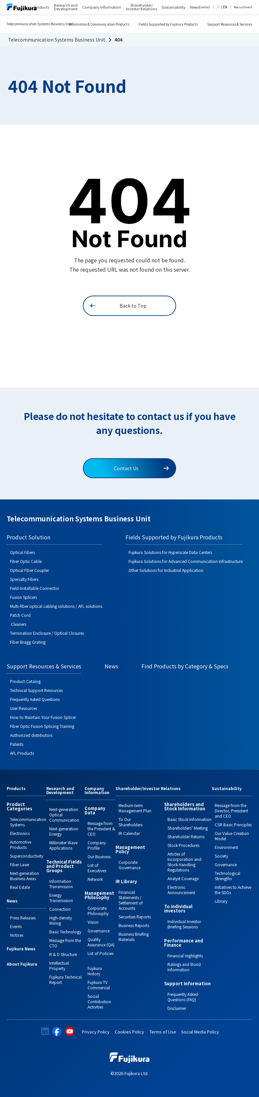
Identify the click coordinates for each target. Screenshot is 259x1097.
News (111, 666)
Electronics (20, 833)
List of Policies (101, 953)
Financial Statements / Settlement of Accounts (131, 900)
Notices (16, 935)
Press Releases (23, 917)
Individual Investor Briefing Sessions (184, 923)
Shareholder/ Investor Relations (141, 7)
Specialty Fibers (24, 579)
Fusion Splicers (23, 597)
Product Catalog (25, 681)
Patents (16, 744)
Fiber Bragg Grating (28, 642)
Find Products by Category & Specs (184, 666)
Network (95, 879)
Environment (226, 847)
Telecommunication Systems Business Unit (39, 23)
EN (225, 7)
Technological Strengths (227, 875)
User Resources (23, 708)
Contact (204, 7)
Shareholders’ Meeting (187, 828)
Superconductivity (26, 856)
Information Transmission (61, 883)
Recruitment (243, 7)
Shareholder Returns (185, 836)
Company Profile (97, 845)
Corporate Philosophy (98, 910)
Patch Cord (20, 615)
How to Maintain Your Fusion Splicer (43, 717)
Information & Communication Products (99, 24)
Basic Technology (65, 931)
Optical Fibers (22, 552)
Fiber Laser (19, 864)
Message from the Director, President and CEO (231, 810)
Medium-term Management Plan (135, 807)
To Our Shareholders (130, 821)
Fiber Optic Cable (26, 561)
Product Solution (28, 537)
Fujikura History (95, 970)
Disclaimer (176, 1008)
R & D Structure (63, 954)
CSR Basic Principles (233, 824)
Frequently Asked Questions (35, 699)
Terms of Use (162, 1031)
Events (16, 926)
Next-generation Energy (63, 831)
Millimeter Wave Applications (63, 845)
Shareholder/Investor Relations (148, 788)
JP (218, 7)
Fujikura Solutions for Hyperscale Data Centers (170, 552)
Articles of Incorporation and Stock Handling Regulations (184, 862)
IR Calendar (129, 833)
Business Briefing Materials (134, 936)
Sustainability (173, 7)
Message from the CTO (65, 942)
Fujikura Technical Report (65, 979)
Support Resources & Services (229, 24)
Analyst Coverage (183, 878)
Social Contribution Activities (99, 1001)
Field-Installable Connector (34, 588)
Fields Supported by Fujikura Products (168, 24)
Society (221, 856)
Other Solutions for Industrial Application (166, 570)
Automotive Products (20, 844)
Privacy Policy (96, 1031)
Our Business (99, 856)
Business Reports (134, 925)
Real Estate (20, 887)
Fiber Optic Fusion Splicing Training (42, 726)
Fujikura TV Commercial (99, 984)
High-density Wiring (60, 920)
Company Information (101, 7)
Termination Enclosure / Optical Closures (47, 633)
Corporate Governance (129, 864)
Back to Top (118, 305)
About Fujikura (22, 964)
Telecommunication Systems (28, 821)
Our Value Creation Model (232, 835)
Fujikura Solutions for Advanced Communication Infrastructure (186, 561)
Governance (99, 930)
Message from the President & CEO (101, 828)
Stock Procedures (183, 845)
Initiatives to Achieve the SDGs (233, 889)
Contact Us (141, 468)
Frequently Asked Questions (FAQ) (182, 996)
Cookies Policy (129, 1031)
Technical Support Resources (36, 690)
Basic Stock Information (189, 819)
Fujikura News (21, 949)
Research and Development (66, 7)
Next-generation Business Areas (24, 875)
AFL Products (22, 753)
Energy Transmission (61, 897)
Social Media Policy (200, 1031)
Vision (93, 922)
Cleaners (18, 624)
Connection (60, 909)
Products (41, 7)
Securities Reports (135, 916)
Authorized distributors (31, 735)
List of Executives (97, 867)
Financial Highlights (185, 955)
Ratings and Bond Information (184, 966)
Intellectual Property (59, 965)
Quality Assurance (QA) (101, 941)
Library (221, 901)
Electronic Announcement (181, 889)
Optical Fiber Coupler (29, 570)
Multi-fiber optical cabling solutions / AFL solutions (56, 606)
